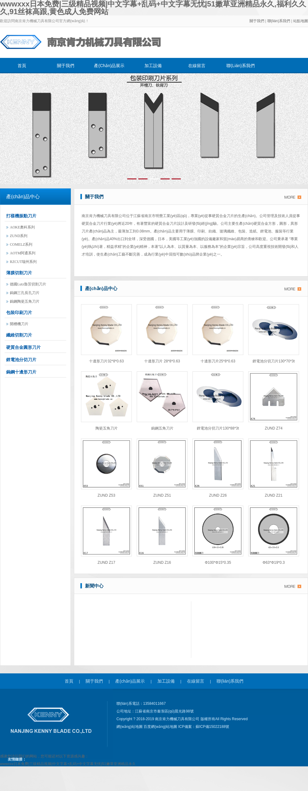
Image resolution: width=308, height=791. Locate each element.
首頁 (22, 65)
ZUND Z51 (162, 495)
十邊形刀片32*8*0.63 (106, 361)
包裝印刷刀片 (19, 312)
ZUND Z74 (273, 428)
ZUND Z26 (218, 495)
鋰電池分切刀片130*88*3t (218, 428)
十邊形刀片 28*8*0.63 (162, 361)
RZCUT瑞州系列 (23, 262)
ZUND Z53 (106, 495)
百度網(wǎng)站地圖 (161, 726)
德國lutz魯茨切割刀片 (28, 284)
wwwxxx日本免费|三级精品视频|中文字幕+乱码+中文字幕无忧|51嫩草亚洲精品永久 (68, 764)
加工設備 (153, 65)
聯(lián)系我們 (279, 21)
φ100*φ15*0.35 (218, 562)
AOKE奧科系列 (22, 227)
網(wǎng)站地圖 (130, 726)
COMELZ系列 (21, 244)
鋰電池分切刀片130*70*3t (274, 361)
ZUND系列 (18, 236)
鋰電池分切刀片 (21, 359)
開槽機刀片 (19, 324)
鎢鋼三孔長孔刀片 (24, 293)
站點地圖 (300, 21)
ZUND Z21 (273, 495)
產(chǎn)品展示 (109, 65)
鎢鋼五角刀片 (162, 428)
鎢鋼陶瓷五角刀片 (24, 301)
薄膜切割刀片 (19, 272)
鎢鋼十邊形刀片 (21, 371)
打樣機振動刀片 (21, 215)
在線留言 (196, 65)
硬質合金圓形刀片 (23, 347)
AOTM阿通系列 (22, 253)
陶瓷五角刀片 (106, 428)
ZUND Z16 (162, 562)
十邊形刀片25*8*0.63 (218, 361)
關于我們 (256, 21)
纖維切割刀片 (19, 335)
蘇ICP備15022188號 (212, 726)
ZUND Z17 (106, 562)
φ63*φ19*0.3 (274, 562)
